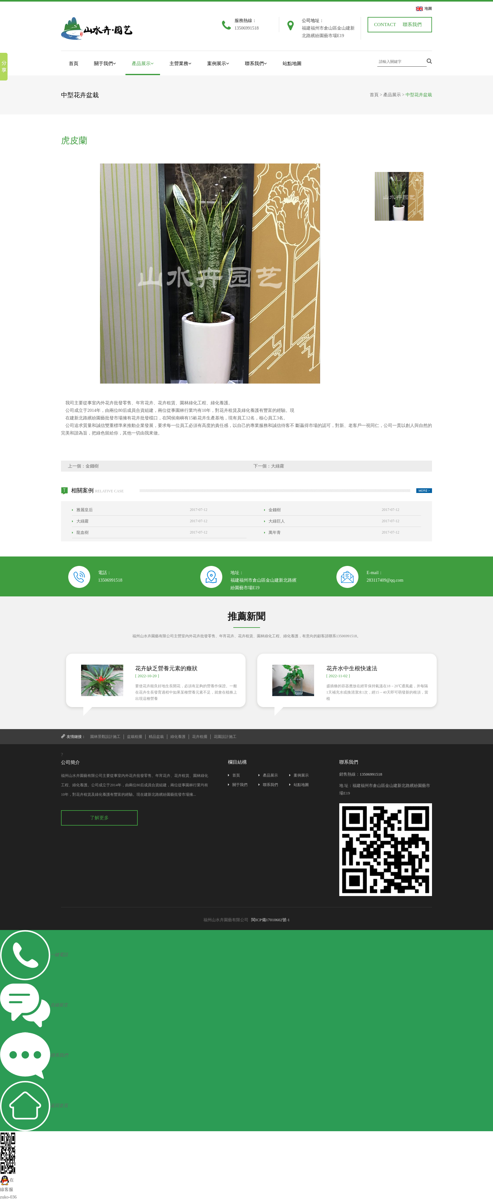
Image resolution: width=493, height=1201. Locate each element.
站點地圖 (292, 63)
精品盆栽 (156, 736)
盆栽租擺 (134, 736)
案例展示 (218, 63)
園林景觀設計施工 (105, 736)
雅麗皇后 (82, 509)
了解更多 (99, 817)
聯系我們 (412, 24)
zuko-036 (8, 1197)
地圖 (428, 8)
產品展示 (143, 63)
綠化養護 (178, 736)
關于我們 (105, 63)
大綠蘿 (277, 466)
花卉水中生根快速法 (351, 668)
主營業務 (180, 63)
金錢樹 (92, 466)
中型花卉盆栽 (419, 94)
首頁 (73, 63)
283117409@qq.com (385, 580)
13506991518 (110, 580)
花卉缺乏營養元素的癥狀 (166, 668)
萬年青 (272, 532)
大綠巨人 (274, 521)
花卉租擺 (199, 736)
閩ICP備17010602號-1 (270, 919)
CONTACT (385, 24)
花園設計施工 (225, 736)
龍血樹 (80, 532)
